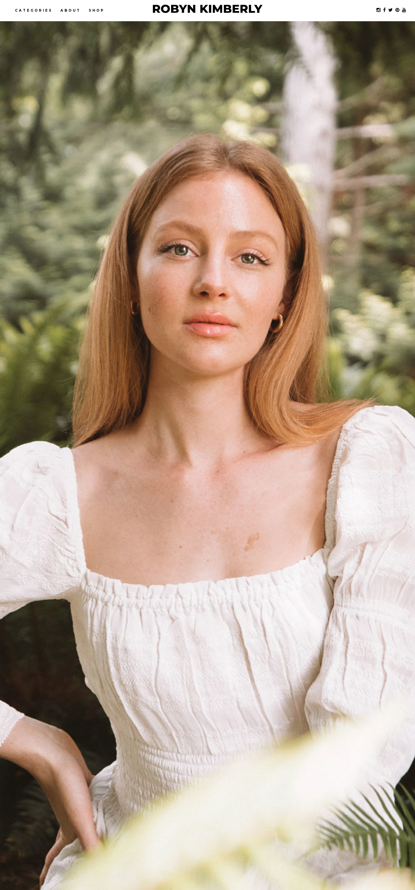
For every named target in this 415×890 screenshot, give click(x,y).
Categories (33, 10)
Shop (97, 10)
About (70, 10)
